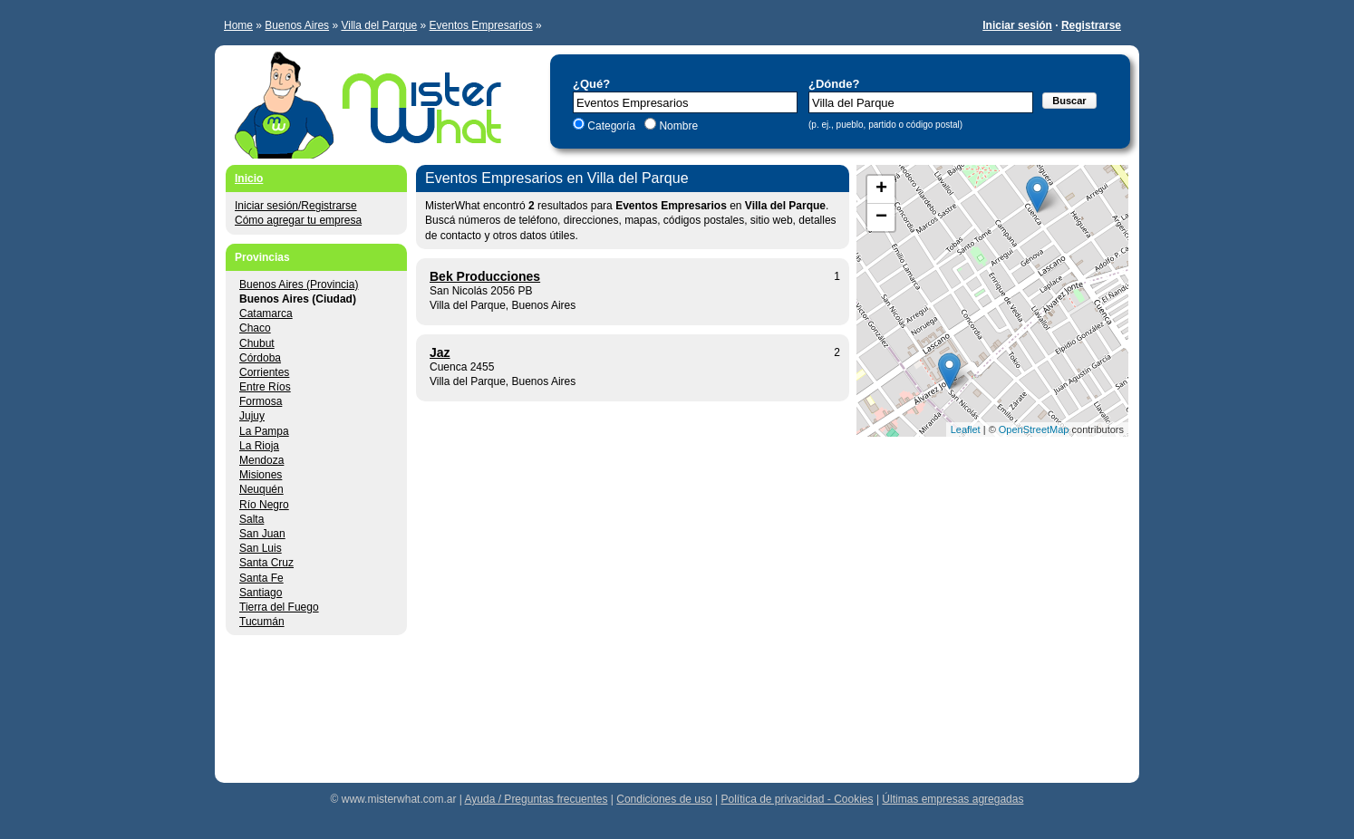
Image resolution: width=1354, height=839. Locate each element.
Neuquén (261, 489)
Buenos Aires (297, 25)
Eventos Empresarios (481, 25)
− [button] (881, 217)
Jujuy (252, 416)
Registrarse (1091, 25)
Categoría (611, 126)
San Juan (262, 533)
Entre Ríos (265, 387)
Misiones (260, 474)
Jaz (440, 352)
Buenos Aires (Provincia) (298, 284)
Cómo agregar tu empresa (298, 220)
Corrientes (264, 372)
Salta (251, 519)
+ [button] (881, 189)
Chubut (257, 343)
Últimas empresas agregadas (952, 799)
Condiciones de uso (663, 799)
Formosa (260, 401)
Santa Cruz (266, 562)
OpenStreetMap (1034, 429)
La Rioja (259, 445)
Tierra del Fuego (279, 607)
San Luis (260, 548)
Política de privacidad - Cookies (797, 799)
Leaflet (966, 429)
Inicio (249, 178)
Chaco (255, 328)
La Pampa (264, 431)
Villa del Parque (379, 25)
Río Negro (264, 504)
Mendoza (261, 460)
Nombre (677, 126)
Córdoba (260, 358)
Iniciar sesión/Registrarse (296, 205)
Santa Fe (261, 578)
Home (238, 25)
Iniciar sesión (1017, 25)
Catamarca (266, 313)
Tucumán (262, 621)
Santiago (260, 592)
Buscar (1069, 100)
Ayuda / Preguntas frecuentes (536, 799)
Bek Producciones (485, 276)
